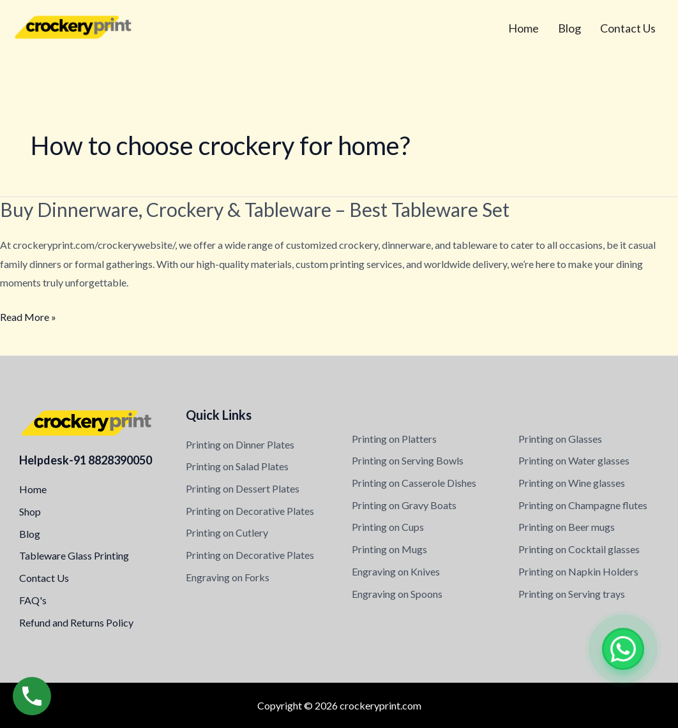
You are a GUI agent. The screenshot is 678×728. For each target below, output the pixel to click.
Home (523, 28)
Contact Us (628, 28)
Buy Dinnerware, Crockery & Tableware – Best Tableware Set (254, 209)
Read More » (28, 317)
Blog (569, 28)
